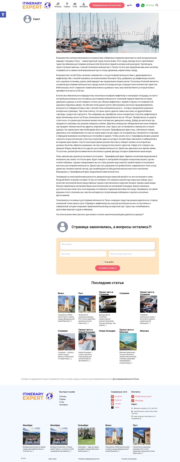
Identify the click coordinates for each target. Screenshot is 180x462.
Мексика (144, 331)
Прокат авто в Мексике (127, 331)
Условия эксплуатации (129, 459)
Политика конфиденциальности (88, 459)
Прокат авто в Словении (106, 293)
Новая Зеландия (107, 331)
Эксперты (83, 5)
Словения (124, 293)
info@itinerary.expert (141, 396)
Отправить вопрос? (107, 268)
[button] (3, 14)
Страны (67, 5)
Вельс (61, 293)
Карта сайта (52, 459)
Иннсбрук (27, 425)
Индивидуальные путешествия (107, 5)
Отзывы (58, 5)
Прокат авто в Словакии (147, 293)
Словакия (63, 331)
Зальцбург (83, 425)
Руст (81, 293)
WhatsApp (137, 400)
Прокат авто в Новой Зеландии (87, 331)
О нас (75, 5)
